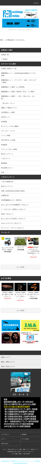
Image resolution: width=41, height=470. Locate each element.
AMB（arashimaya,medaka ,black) (13, 191)
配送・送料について (24, 449)
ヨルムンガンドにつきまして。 (12, 223)
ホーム (4, 449)
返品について (34, 449)
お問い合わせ (4, 443)
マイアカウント (5, 434)
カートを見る (25, 439)
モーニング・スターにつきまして (12, 228)
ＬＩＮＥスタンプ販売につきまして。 (14, 209)
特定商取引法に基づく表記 (14, 451)
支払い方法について (13, 449)
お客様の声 (5, 195)
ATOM (28, 453)
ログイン (3, 439)
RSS (25, 453)
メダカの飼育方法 (7, 182)
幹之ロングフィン (7, 186)
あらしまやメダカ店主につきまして (13, 218)
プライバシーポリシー (27, 451)
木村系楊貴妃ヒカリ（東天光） (12, 200)
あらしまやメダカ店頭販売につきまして (15, 205)
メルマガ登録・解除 (16, 453)
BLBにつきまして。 (8, 214)
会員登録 (24, 434)
